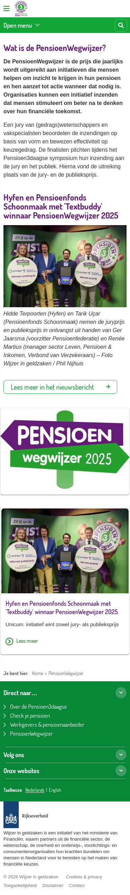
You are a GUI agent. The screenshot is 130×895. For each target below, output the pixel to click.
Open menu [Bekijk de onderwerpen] (17, 25)
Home (37, 673)
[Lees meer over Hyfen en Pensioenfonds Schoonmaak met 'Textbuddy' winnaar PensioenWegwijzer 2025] (65, 641)
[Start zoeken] (121, 25)
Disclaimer (52, 885)
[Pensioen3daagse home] (21, 8)
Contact (77, 885)
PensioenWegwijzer (66, 673)
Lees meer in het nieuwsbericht (60, 386)
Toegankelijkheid (20, 885)
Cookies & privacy (84, 876)
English (55, 790)
